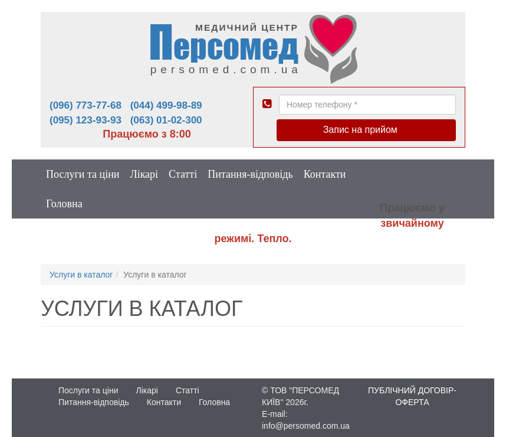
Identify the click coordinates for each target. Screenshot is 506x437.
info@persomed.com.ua (306, 426)
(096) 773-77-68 (85, 105)
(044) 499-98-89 (166, 105)
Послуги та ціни (82, 174)
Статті (183, 174)
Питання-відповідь (250, 174)
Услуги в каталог (81, 274)
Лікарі (144, 174)
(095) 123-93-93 (85, 120)
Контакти (325, 174)
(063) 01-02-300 (166, 120)
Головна (64, 204)
